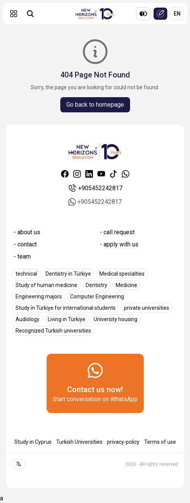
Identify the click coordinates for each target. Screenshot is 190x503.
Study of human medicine (46, 285)
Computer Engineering (97, 296)
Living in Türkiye (66, 319)
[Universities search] (30, 13)
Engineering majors (39, 296)
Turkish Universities (79, 442)
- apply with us (119, 244)
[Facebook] (65, 174)
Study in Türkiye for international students (66, 308)
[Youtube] (101, 174)
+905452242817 (95, 188)
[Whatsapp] (125, 174)
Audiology (27, 319)
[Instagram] (77, 174)
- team (22, 256)
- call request (117, 232)
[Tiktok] (113, 174)
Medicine (126, 285)
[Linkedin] (89, 174)
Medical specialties (121, 274)
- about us (27, 232)
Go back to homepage (95, 104)
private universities (146, 308)
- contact (25, 244)
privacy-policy (123, 442)
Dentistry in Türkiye (68, 274)
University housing (115, 319)
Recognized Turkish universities (53, 331)
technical (26, 274)
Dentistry (96, 285)
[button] (13, 13)
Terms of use (160, 442)
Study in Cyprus (33, 442)
